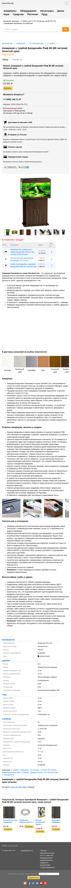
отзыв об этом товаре (18, 787)
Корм (6, 14)
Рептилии (32, 14)
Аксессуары (47, 11)
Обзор (5, 60)
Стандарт (25, 772)
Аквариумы (10, 11)
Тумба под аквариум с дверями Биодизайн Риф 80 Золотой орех (23, 265)
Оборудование (28, 11)
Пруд (44, 14)
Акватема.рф (7, 43)
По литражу (34, 770)
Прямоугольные (36, 772)
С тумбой (51, 43)
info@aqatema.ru (27, 850)
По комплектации (36, 43)
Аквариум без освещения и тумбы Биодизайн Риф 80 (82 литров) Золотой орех (22, 251)
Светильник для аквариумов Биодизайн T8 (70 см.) (21, 259)
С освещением (8, 775)
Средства (18, 14)
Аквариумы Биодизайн (11, 772)
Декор (60, 11)
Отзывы (15, 60)
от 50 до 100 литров (48, 770)
